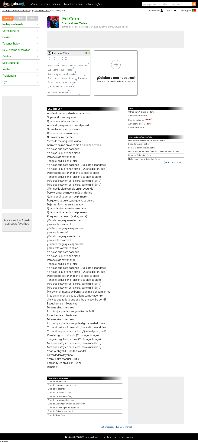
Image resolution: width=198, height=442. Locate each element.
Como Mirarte (10, 30)
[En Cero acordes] (108, 427)
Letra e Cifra (60, 53)
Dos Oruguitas (10, 62)
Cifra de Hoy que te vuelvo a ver (62, 385)
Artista (20, 18)
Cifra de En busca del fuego (60, 396)
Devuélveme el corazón (16, 50)
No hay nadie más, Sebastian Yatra (144, 159)
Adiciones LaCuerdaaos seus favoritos (17, 222)
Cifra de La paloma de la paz (61, 400)
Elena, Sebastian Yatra (138, 144)
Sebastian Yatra (42, 10)
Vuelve (6, 69)
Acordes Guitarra (136, 127)
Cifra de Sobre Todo (56, 415)
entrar (170, 10)
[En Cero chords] (124, 427)
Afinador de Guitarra (137, 116)
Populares (8, 18)
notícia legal (92, 437)
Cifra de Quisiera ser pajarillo (61, 411)
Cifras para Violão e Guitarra (16, 10)
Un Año (6, 37)
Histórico (33, 18)
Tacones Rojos (11, 43)
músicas (34, 4)
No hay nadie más (13, 24)
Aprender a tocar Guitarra (139, 124)
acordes (45, 4)
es (114, 437)
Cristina (6, 56)
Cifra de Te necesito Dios (59, 392)
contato (129, 437)
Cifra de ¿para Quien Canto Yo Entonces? (66, 404)
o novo (79, 4)
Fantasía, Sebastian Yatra (139, 155)
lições (99, 4)
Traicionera (9, 75)
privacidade (106, 437)
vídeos (89, 4)
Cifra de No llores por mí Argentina (63, 407)
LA (49, 57)
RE (66, 57)
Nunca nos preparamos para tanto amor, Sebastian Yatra (153, 151)
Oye (4, 82)
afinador (56, 4)
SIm (61, 57)
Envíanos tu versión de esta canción (116, 71)
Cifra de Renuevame (57, 381)
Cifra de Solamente (56, 389)
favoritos (68, 4)
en (119, 437)
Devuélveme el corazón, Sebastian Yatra (146, 140)
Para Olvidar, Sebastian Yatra (141, 148)
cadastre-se (154, 10)
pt (123, 437)
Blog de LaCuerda (140, 120)
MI (55, 57)
